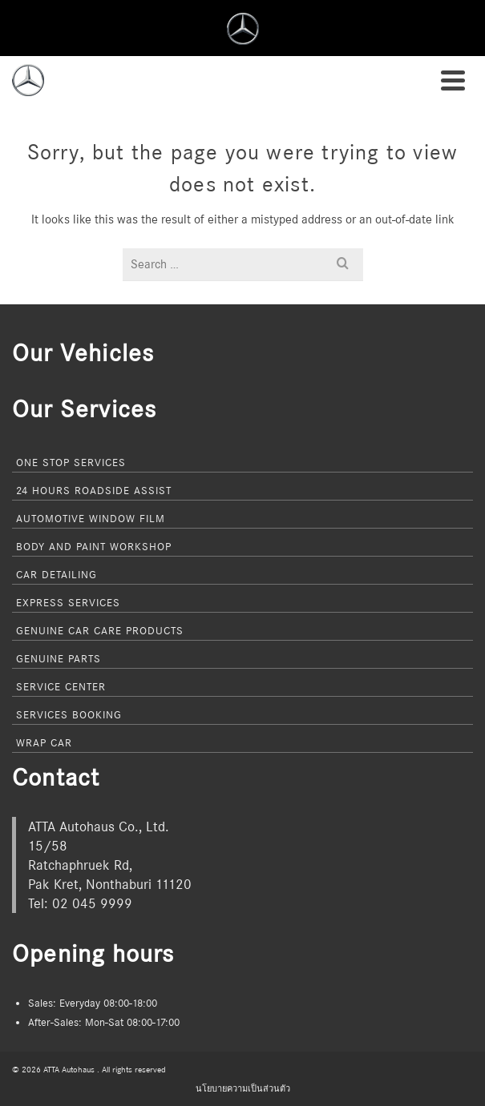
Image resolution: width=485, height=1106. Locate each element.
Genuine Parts (58, 658)
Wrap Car (44, 742)
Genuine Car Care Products (100, 630)
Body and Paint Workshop (94, 546)
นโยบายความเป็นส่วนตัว (243, 1088)
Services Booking (69, 714)
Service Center (61, 686)
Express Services (68, 602)
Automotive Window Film (90, 518)
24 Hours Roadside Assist (94, 490)
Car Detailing (56, 574)
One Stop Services (71, 462)
